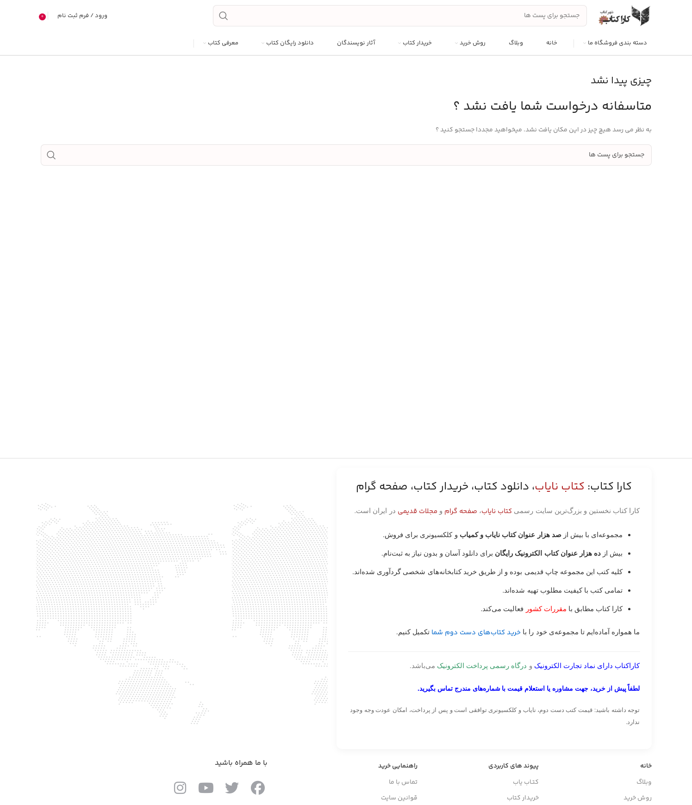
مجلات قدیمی (417, 514)
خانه (646, 769)
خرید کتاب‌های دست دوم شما (476, 636)
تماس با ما (403, 785)
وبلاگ (644, 785)
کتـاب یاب (526, 785)
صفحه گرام (460, 514)
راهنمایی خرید (398, 769)
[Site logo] (624, 17)
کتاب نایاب (496, 514)
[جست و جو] (400, 17)
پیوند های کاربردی (513, 769)
